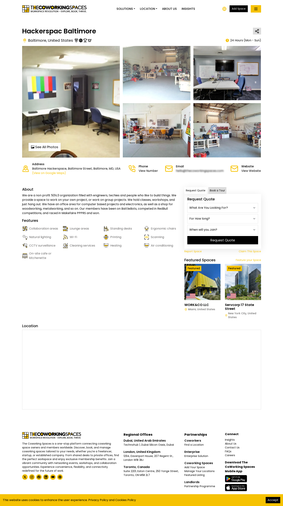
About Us (169, 9)
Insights (188, 9)
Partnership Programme (199, 486)
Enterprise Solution (196, 456)
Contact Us (232, 447)
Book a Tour (217, 190)
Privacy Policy (98, 500)
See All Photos (44, 147)
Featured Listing (194, 475)
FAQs (228, 451)
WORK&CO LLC (196, 304)
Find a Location (194, 445)
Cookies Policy (125, 500)
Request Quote (195, 190)
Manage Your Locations (199, 471)
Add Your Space (194, 467)
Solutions (125, 9)
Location (147, 9)
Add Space (239, 9)
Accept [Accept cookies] (273, 500)
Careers (230, 455)
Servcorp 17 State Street (239, 306)
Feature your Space (248, 260)
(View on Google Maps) (49, 173)
